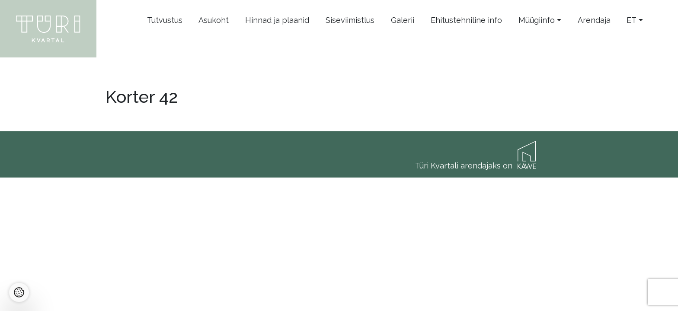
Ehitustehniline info (466, 20)
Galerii (402, 20)
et (631, 20)
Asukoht (213, 20)
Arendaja (594, 20)
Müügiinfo (536, 20)
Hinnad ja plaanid (277, 20)
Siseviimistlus (350, 20)
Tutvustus (164, 20)
